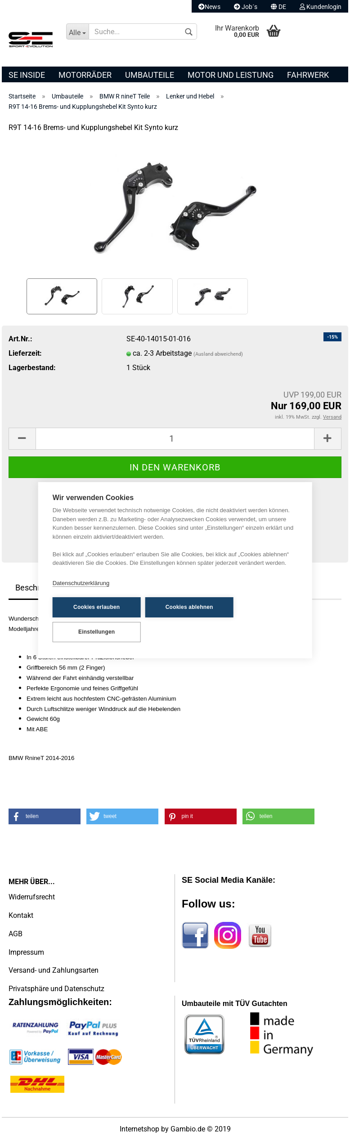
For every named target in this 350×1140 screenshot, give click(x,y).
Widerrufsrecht (32, 897)
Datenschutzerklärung (81, 583)
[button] (45, 816)
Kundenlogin (320, 6)
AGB (15, 934)
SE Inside (27, 75)
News (209, 6)
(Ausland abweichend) (218, 354)
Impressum (26, 952)
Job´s (245, 6)
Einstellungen (96, 632)
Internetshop (139, 1129)
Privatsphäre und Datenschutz (56, 988)
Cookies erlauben (96, 607)
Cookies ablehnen (189, 607)
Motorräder (85, 75)
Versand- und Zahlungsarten (54, 970)
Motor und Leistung (231, 75)
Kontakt (21, 915)
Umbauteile (149, 75)
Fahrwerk (308, 75)
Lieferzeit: (25, 353)
